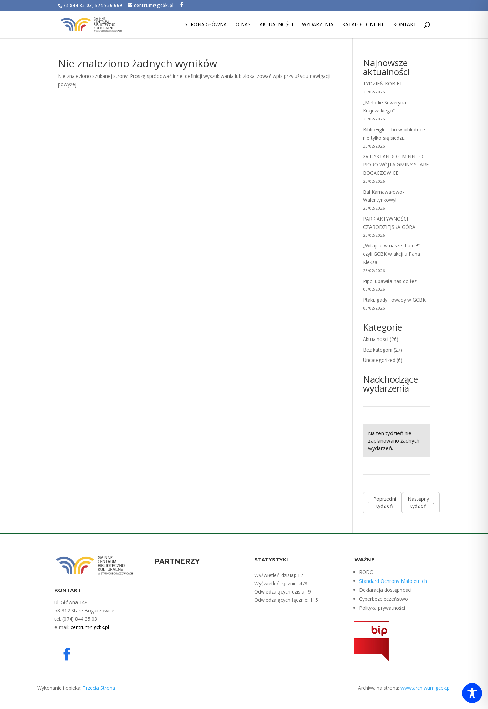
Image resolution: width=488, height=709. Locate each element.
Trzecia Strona (99, 688)
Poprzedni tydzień (382, 502)
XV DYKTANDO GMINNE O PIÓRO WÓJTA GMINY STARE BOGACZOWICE (396, 164)
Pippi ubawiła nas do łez (390, 281)
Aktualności (276, 25)
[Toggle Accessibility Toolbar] (472, 693)
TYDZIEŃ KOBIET (383, 83)
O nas (243, 25)
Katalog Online (363, 25)
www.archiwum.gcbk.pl (425, 688)
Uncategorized (379, 360)
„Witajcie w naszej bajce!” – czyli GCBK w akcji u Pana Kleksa (393, 253)
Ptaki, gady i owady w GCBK (394, 299)
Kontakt (404, 25)
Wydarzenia (317, 25)
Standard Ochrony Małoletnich (393, 581)
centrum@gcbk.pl (90, 627)
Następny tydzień (421, 502)
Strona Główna (206, 25)
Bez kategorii (377, 349)
